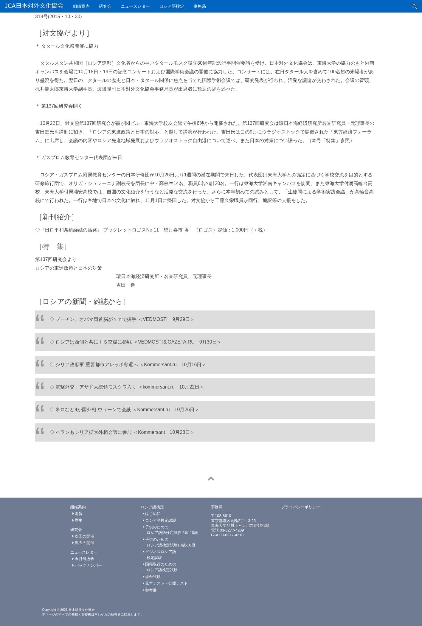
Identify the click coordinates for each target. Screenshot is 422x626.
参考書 (150, 590)
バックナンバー (87, 565)
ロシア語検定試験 (159, 520)
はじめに (152, 513)
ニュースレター (135, 6)
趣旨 (77, 513)
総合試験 (152, 576)
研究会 (105, 6)
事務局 (199, 6)
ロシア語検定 (171, 6)
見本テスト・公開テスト (165, 583)
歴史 (77, 520)
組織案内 (81, 6)
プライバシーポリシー (300, 507)
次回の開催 (83, 536)
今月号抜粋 (83, 559)
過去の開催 (83, 542)
